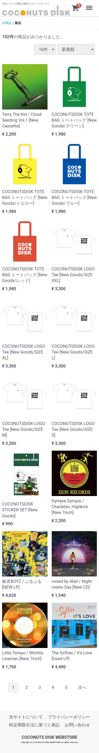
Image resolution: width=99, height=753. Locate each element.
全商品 (7, 23)
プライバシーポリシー (69, 716)
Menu (89, 5)
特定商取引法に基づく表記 (34, 724)
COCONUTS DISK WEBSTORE (49, 737)
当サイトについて (26, 716)
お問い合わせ (77, 724)
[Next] (82, 688)
